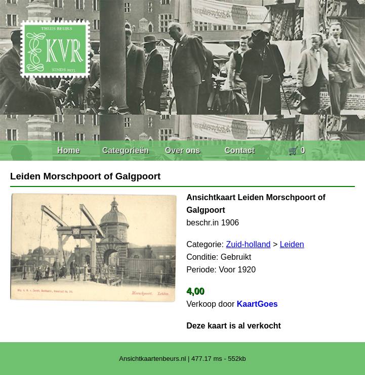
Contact (239, 150)
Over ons (182, 150)
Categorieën (125, 150)
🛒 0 (296, 150)
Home (68, 150)
